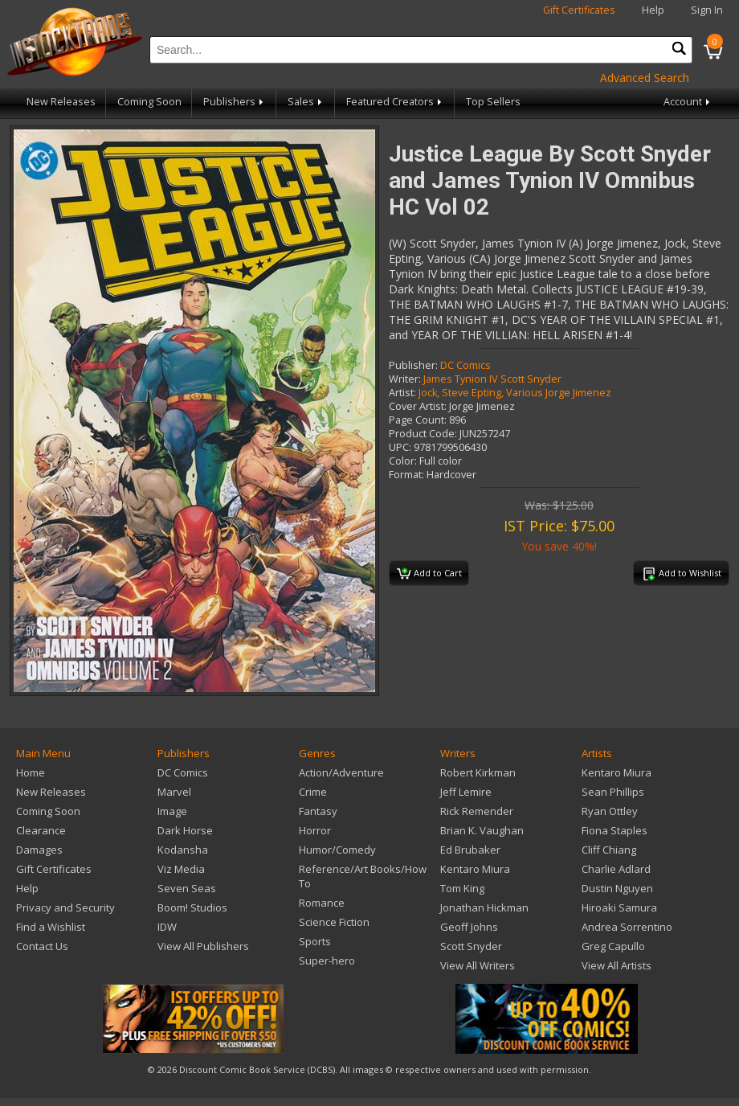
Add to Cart (429, 574)
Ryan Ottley (610, 811)
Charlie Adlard (616, 869)
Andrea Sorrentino (627, 927)
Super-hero (327, 960)
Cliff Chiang (609, 849)
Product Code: (423, 433)
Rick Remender (476, 811)
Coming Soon (149, 102)
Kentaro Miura (475, 869)
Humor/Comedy (337, 849)
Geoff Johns (469, 927)
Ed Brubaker (470, 849)
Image (172, 811)
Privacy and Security (65, 907)
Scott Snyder (471, 946)
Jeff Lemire (466, 791)
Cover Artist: (418, 406)
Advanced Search (644, 77)
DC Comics (465, 365)
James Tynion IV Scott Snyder (492, 379)
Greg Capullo (613, 946)
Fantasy (318, 811)
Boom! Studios (192, 907)
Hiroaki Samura (619, 907)
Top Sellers (493, 102)
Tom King (462, 888)
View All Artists (616, 965)
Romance (322, 902)
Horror (315, 830)
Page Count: (418, 420)
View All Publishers (203, 946)
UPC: (400, 447)
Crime (313, 791)
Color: (403, 461)
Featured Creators (395, 102)
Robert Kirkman (478, 772)
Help (653, 10)
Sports (315, 941)
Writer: (405, 379)
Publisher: (413, 365)
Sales (306, 102)
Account (687, 102)
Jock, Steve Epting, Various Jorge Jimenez (514, 392)
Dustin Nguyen (617, 888)
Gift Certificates (579, 10)
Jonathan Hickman (484, 907)
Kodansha (182, 849)
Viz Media (181, 869)
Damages (39, 849)
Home (30, 772)
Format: (406, 474)
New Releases (61, 102)
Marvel (174, 791)
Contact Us (42, 946)
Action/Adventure (341, 772)
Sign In (707, 10)
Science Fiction (334, 922)
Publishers (234, 102)
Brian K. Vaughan (482, 830)
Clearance (41, 830)
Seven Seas (186, 888)
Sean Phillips (613, 791)
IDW (167, 927)
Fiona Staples (614, 830)
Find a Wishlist (50, 927)
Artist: (402, 392)
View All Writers (477, 965)
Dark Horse (185, 830)
